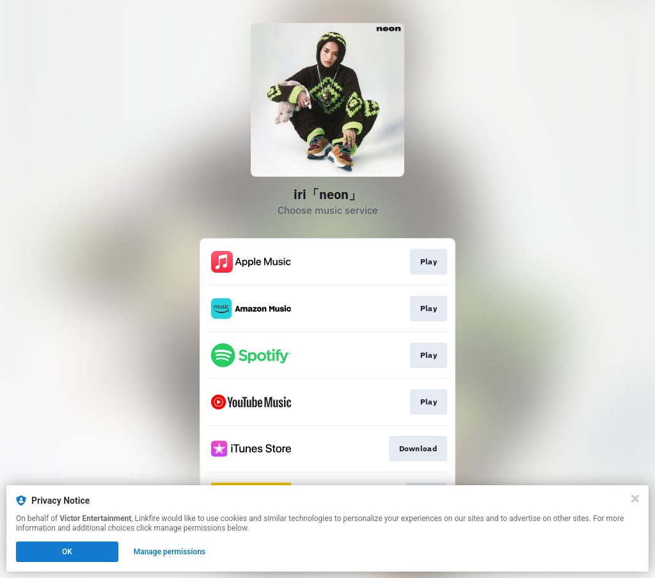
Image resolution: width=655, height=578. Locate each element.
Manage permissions (170, 551)
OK (67, 551)
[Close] (635, 498)
